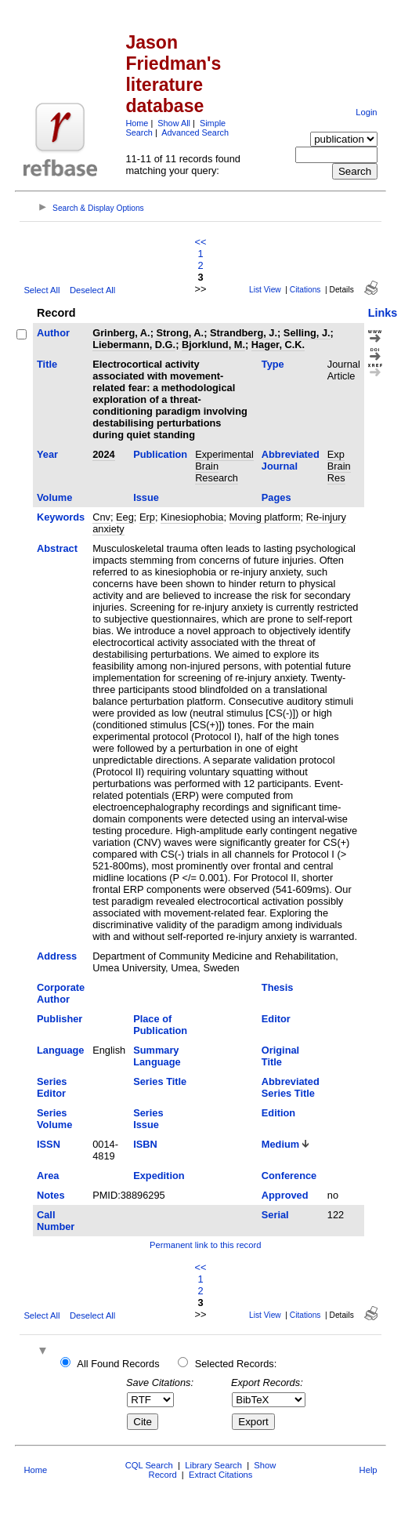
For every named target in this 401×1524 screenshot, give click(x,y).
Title (47, 364)
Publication (160, 454)
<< (201, 242)
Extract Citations (220, 1474)
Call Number (55, 1220)
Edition (278, 1113)
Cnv (101, 517)
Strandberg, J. (243, 333)
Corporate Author (61, 993)
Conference (289, 1175)
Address (57, 956)
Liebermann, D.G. (133, 344)
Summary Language (156, 1056)
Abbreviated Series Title (291, 1087)
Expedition (158, 1175)
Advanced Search (195, 132)
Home (136, 123)
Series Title (159, 1081)
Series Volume (54, 1118)
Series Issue (148, 1118)
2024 (103, 454)
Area (48, 1175)
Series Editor (52, 1087)
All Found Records (118, 1364)
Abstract (57, 548)
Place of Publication (160, 1024)
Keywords (61, 517)
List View (265, 289)
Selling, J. (307, 333)
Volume (54, 497)
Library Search (213, 1465)
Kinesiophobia (192, 517)
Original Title (280, 1056)
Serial (275, 1215)
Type (273, 364)
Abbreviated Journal (291, 460)
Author (53, 333)
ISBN (145, 1144)
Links (383, 313)
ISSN (48, 1144)
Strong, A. (180, 333)
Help (368, 1470)
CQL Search (149, 1465)
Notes (51, 1195)
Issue (146, 497)
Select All (41, 290)
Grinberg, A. (121, 333)
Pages (276, 497)
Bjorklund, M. (213, 344)
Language (60, 1050)
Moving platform (265, 517)
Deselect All (92, 290)
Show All (173, 123)
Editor (276, 1019)
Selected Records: (236, 1364)
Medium (280, 1144)
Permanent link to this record (205, 1245)
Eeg (125, 517)
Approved (285, 1195)
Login (366, 112)
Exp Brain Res (339, 466)
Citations (305, 289)
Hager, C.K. (278, 344)
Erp (147, 517)
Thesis (278, 987)
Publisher (59, 1019)
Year (47, 454)
